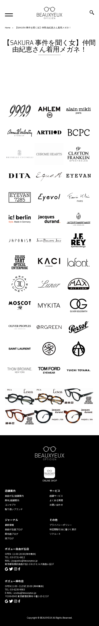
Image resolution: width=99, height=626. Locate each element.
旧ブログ (9, 538)
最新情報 (9, 524)
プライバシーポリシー (61, 524)
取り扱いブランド (14, 509)
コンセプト (10, 504)
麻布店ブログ (11, 533)
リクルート (55, 533)
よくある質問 (56, 500)
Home (7, 27)
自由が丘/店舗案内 (14, 495)
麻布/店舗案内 (12, 500)
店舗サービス (56, 495)
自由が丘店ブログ (14, 529)
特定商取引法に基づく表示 (63, 529)
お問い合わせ (56, 504)
